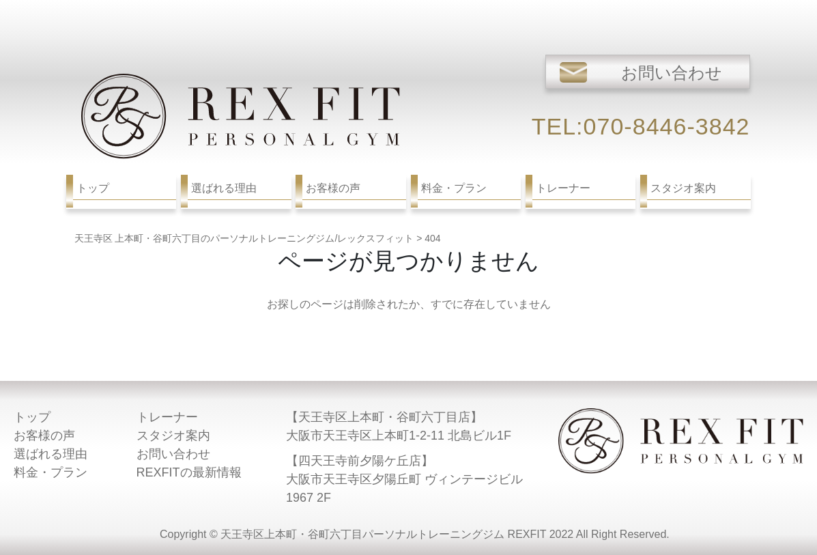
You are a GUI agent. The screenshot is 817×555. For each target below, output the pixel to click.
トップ (32, 417)
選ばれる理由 (50, 454)
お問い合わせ (173, 454)
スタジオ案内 (173, 435)
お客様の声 (44, 435)
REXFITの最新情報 (189, 472)
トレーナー (167, 417)
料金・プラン (50, 472)
